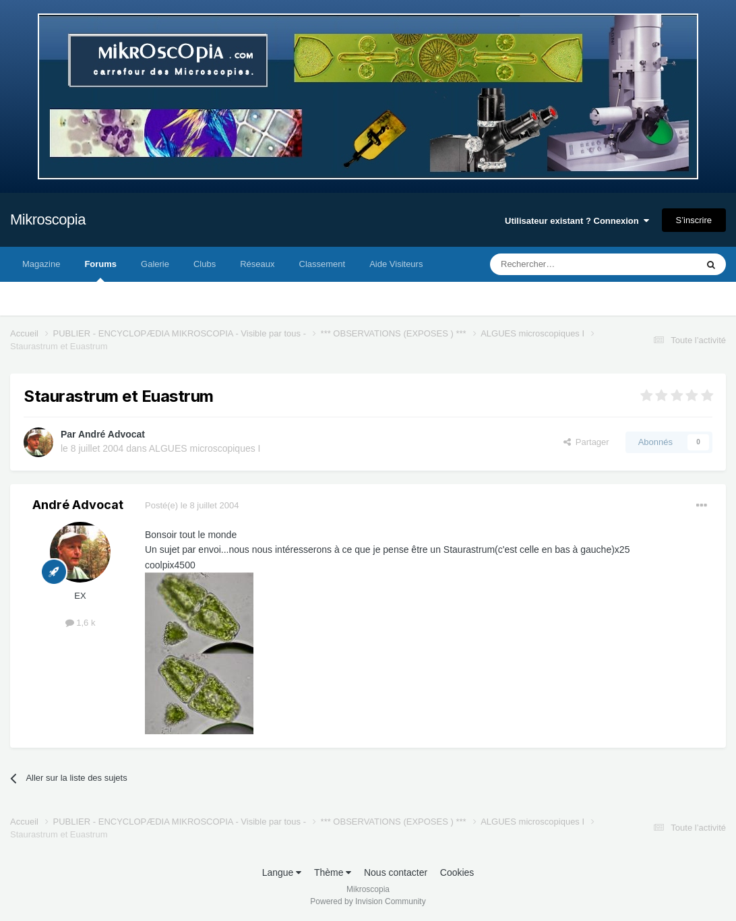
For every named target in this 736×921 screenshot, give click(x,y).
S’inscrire (694, 220)
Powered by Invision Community (367, 901)
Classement (322, 264)
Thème (332, 872)
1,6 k (80, 623)
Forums (100, 270)
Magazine (41, 264)
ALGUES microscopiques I (205, 448)
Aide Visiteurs (396, 264)
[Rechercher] (565, 264)
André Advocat (111, 434)
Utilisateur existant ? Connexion (577, 221)
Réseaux (257, 264)
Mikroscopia (48, 219)
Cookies (457, 872)
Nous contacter (395, 872)
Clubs (204, 264)
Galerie (155, 264)
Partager (586, 442)
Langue (282, 872)
